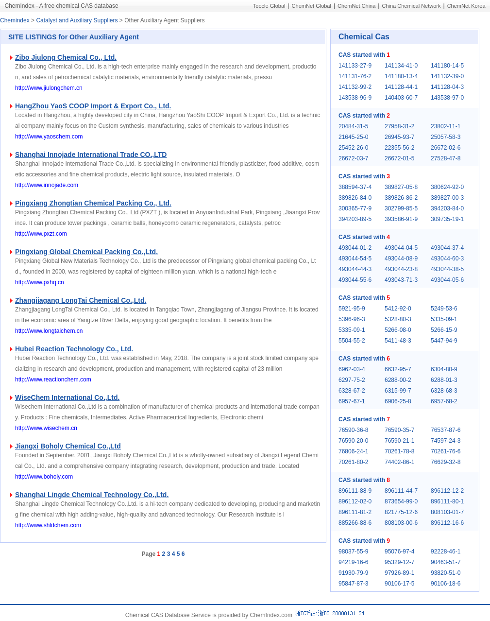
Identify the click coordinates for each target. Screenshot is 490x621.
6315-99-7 (398, 390)
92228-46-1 (445, 551)
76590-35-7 (399, 430)
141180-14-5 (447, 65)
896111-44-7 (401, 490)
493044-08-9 (401, 258)
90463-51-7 (445, 562)
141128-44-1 (401, 87)
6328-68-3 (444, 390)
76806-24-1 (353, 451)
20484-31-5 (353, 126)
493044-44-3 (355, 269)
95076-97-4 (399, 551)
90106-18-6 (445, 583)
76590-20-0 (353, 440)
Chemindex (15, 20)
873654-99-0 (401, 501)
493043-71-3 (401, 279)
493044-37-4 (447, 247)
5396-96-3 (351, 319)
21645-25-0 (353, 137)
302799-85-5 (401, 208)
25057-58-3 (445, 137)
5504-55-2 (351, 340)
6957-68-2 (444, 401)
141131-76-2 (355, 76)
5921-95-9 (351, 308)
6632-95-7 (398, 369)
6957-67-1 (351, 401)
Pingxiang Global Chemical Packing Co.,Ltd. (86, 252)
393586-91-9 (401, 219)
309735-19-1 (447, 219)
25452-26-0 (353, 147)
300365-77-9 (355, 208)
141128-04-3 (447, 87)
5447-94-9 (444, 340)
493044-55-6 (355, 279)
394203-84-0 (447, 208)
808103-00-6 (401, 522)
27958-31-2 (399, 126)
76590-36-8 (353, 430)
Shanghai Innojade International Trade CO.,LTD (91, 154)
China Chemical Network (411, 6)
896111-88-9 (355, 490)
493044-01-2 (355, 247)
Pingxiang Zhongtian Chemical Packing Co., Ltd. (93, 203)
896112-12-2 (447, 490)
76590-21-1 (399, 440)
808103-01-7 (447, 512)
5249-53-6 (444, 308)
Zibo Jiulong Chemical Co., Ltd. (66, 57)
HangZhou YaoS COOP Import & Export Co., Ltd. (93, 106)
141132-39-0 (447, 76)
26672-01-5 (399, 158)
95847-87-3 (353, 583)
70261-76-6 (445, 451)
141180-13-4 (401, 76)
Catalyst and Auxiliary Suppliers (77, 20)
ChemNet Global (311, 6)
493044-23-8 (401, 269)
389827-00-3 (447, 197)
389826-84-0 (355, 197)
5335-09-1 (444, 319)
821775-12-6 (401, 512)
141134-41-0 (401, 65)
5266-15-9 (444, 330)
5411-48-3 (398, 340)
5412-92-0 (398, 308)
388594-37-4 (355, 187)
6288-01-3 (444, 380)
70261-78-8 (399, 451)
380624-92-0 (447, 187)
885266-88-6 (355, 522)
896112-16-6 (447, 522)
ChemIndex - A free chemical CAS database (61, 5)
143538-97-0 (447, 97)
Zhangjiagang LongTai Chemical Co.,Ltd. (80, 300)
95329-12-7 (399, 562)
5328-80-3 (398, 319)
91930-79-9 (353, 572)
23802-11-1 (445, 126)
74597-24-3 (445, 440)
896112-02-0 (355, 501)
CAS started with (364, 55)
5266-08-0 (398, 330)
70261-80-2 (353, 462)
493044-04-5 (401, 247)
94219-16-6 (353, 562)
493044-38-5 (447, 269)
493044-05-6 (447, 279)
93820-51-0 (445, 572)
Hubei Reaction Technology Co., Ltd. (74, 349)
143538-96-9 (355, 97)
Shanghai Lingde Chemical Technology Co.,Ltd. (92, 495)
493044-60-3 (447, 258)
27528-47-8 (445, 158)
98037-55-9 (353, 551)
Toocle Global (269, 6)
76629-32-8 (445, 462)
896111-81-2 (355, 512)
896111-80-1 (447, 501)
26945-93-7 (399, 137)
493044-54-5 (355, 258)
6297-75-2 (351, 380)
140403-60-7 (401, 97)
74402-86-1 (399, 462)
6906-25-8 (398, 401)
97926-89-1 (399, 572)
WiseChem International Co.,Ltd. (67, 397)
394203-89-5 (355, 219)
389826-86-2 (401, 197)
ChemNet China (356, 6)
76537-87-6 (445, 430)
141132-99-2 (355, 87)
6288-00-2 (398, 380)
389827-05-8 (401, 187)
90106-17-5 (399, 583)
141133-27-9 (355, 65)
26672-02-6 (445, 147)
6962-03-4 (351, 369)
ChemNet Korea (466, 6)
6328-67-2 (351, 390)
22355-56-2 (399, 147)
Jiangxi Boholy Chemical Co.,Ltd (68, 446)
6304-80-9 (444, 369)
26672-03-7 (353, 158)
